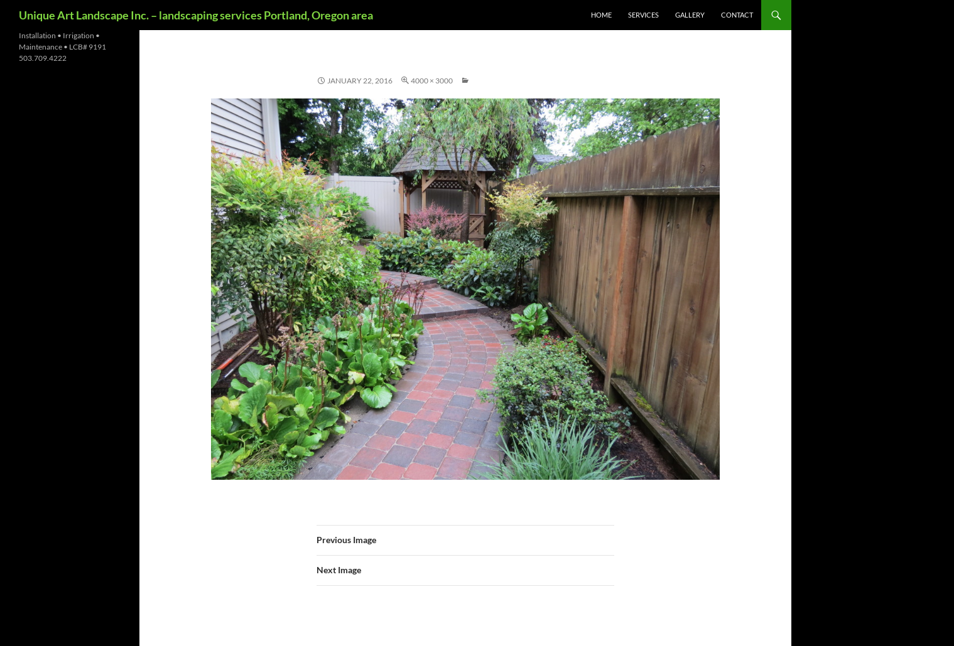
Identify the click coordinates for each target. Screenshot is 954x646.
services (643, 15)
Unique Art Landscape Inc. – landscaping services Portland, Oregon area (196, 15)
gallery (690, 15)
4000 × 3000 (432, 80)
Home (601, 15)
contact (737, 15)
